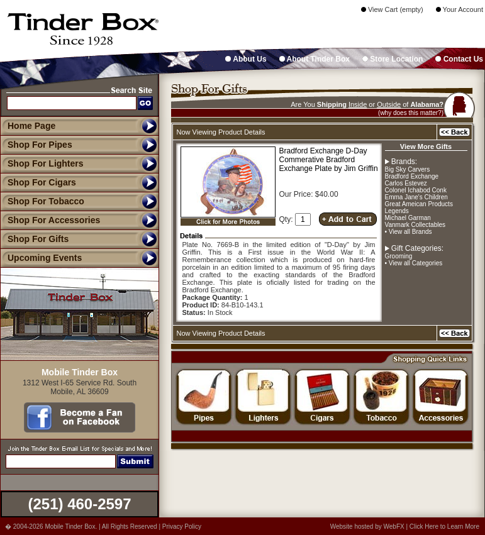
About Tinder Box (314, 59)
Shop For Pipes (36, 145)
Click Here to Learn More (444, 526)
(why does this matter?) (410, 112)
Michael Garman (408, 217)
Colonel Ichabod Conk (416, 190)
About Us (245, 59)
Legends (397, 210)
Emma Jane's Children (416, 197)
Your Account (459, 9)
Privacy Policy (181, 526)
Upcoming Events (41, 258)
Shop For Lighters (42, 163)
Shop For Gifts (34, 239)
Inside (357, 104)
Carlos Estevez (406, 183)
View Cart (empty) (392, 9)
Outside (389, 104)
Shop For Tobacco (42, 201)
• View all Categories (414, 263)
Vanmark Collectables (415, 224)
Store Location (392, 59)
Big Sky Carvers (407, 169)
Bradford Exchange (412, 176)
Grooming (399, 256)
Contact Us (459, 59)
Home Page (31, 126)
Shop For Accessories (50, 220)
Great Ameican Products (419, 204)
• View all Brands (408, 231)
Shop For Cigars (38, 182)
